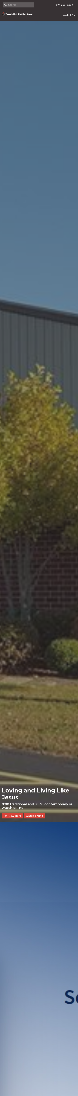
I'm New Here (12, 815)
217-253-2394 (64, 4)
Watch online (34, 815)
